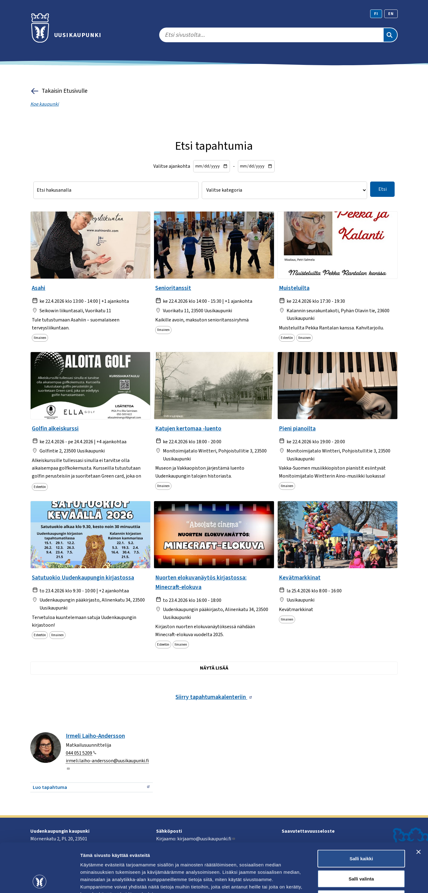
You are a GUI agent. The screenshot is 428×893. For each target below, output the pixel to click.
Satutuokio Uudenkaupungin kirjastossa (83, 577)
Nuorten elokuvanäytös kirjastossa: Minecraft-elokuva (200, 582)
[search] (271, 35)
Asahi (38, 288)
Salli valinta (361, 832)
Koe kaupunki (44, 104)
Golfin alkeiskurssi (55, 428)
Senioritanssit (173, 288)
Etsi (382, 189)
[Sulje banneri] (418, 806)
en (391, 14)
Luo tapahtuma (91, 787)
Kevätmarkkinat (300, 577)
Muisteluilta (294, 288)
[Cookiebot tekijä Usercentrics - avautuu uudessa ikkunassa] (39, 881)
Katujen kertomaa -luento (188, 428)
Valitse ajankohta (171, 166)
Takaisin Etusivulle (59, 91)
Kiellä (361, 852)
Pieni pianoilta (297, 428)
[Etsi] (390, 35)
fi (376, 14)
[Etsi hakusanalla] (116, 190)
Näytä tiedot (327, 881)
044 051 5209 (81, 753)
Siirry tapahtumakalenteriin (213, 697)
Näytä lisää (214, 668)
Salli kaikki (361, 812)
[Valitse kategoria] (284, 190)
